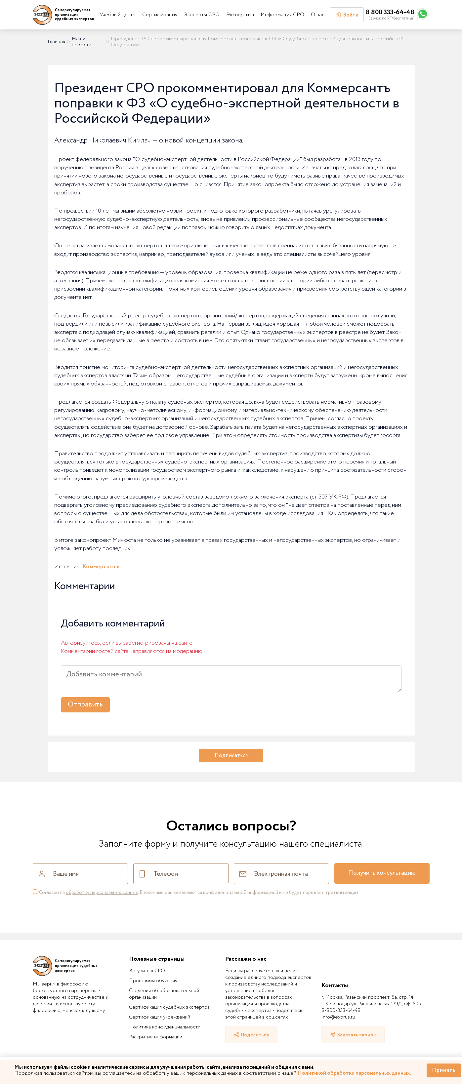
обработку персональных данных (102, 892)
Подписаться (231, 755)
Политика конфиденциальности (164, 1027)
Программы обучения (153, 980)
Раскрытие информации (155, 1037)
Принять (444, 1070)
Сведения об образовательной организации (164, 994)
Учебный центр (118, 15)
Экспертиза (240, 15)
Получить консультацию (382, 873)
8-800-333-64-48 (340, 1010)
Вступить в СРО (147, 971)
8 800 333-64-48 (390, 12)
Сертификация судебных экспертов (169, 1007)
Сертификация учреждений (159, 1017)
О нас (317, 15)
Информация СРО (282, 15)
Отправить (85, 705)
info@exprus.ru (338, 1017)
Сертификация (159, 15)
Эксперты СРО (202, 15)
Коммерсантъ (101, 566)
